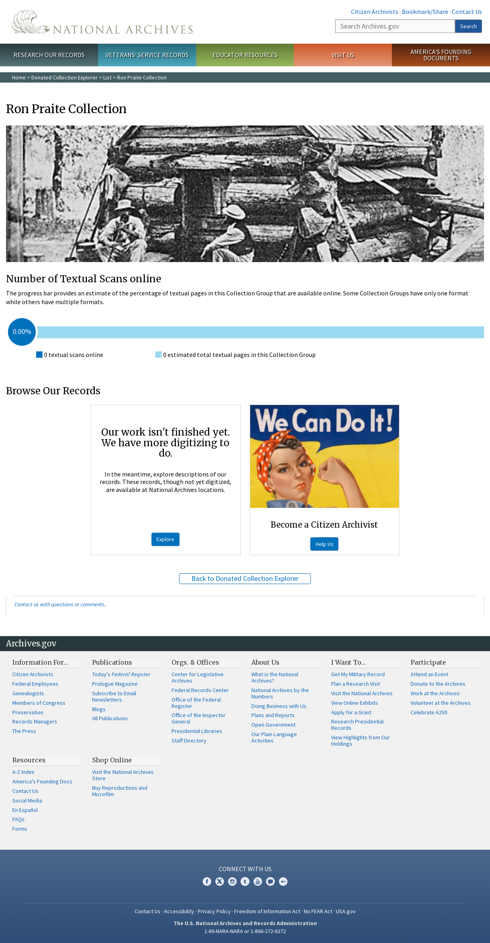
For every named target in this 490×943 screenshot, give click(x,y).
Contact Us (467, 11)
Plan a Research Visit (355, 683)
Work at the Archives (435, 693)
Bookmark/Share (425, 11)
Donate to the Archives (438, 683)
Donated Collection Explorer (64, 77)
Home (19, 77)
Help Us (325, 544)
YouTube (257, 881)
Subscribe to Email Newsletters (114, 696)
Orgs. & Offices (195, 662)
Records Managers (34, 721)
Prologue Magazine (115, 683)
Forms (19, 828)
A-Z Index (23, 771)
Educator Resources (245, 55)
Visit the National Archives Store (123, 775)
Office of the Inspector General (199, 718)
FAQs (18, 819)
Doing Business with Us (279, 706)
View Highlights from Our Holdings (360, 740)
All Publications (110, 718)
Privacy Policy (214, 911)
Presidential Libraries (197, 731)
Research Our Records (49, 55)
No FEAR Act (318, 911)
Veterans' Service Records (147, 55)
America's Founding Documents (441, 55)
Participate (428, 662)
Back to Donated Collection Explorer (245, 578)
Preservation (27, 712)
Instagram (232, 881)
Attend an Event (429, 674)
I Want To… (348, 662)
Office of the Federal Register (196, 703)
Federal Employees (35, 683)
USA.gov (346, 911)
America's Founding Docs (42, 781)
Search (468, 26)
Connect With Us (245, 869)
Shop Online (112, 760)
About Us (265, 662)
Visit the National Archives (362, 693)
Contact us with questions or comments (59, 604)
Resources (29, 760)
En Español (25, 810)
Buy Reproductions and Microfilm (119, 791)
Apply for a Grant (351, 712)
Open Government (273, 724)
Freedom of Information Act (267, 911)
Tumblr (245, 881)
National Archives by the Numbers (280, 693)
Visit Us (343, 55)
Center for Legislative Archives (198, 677)
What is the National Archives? (274, 677)
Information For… (40, 662)
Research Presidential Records (357, 724)
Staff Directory (189, 740)
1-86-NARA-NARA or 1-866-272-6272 (245, 931)
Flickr (283, 881)
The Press (24, 731)
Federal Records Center (200, 690)
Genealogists (28, 693)
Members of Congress (39, 702)
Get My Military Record (358, 674)
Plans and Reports (273, 715)
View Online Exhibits (354, 702)
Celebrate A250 (429, 712)
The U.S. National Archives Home (102, 22)
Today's (121, 674)
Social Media (27, 800)
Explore (165, 539)
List (107, 77)
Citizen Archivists (374, 11)
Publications (112, 662)
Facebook (207, 881)
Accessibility (179, 911)
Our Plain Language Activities (274, 737)
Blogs (99, 709)
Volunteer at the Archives (441, 702)
